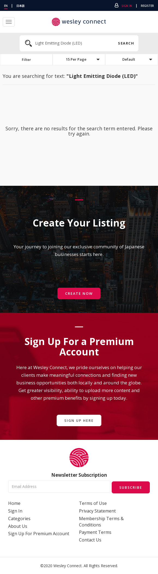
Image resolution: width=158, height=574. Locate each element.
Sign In (126, 6)
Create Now (79, 293)
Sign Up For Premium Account (38, 533)
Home (14, 503)
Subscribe (129, 487)
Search (125, 43)
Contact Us (90, 540)
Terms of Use (93, 503)
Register (147, 6)
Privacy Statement (97, 510)
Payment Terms (95, 532)
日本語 (20, 6)
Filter (26, 59)
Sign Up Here (79, 420)
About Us (17, 526)
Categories (19, 518)
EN (6, 6)
